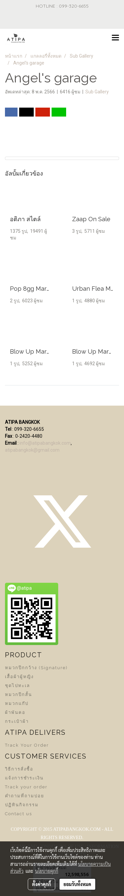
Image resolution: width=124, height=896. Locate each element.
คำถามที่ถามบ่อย (24, 795)
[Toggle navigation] (115, 38)
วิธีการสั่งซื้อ (19, 769)
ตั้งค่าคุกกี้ (41, 884)
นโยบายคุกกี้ (46, 871)
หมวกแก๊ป (16, 703)
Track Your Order (27, 745)
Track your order (26, 786)
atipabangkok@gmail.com (32, 450)
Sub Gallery (97, 91)
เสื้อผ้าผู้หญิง (19, 676)
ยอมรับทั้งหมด (77, 884)
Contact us (18, 813)
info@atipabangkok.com (45, 443)
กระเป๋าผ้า (17, 721)
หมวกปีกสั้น (18, 694)
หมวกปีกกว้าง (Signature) (36, 667)
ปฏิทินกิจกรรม (22, 804)
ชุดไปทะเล (17, 685)
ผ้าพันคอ (15, 712)
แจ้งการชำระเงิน (24, 777)
